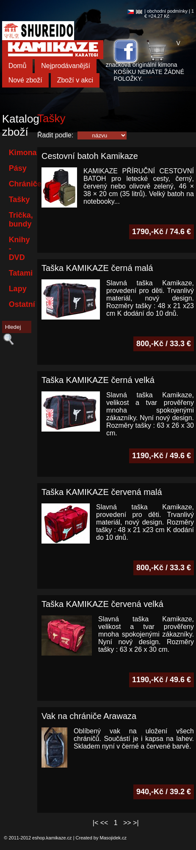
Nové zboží (25, 80)
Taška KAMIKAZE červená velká (102, 604)
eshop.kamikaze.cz (52, 837)
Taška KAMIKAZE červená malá (101, 492)
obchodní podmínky (167, 11)
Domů (17, 65)
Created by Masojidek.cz (101, 837)
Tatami (21, 273)
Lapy (18, 288)
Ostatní (22, 304)
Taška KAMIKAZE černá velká (98, 380)
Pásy (18, 168)
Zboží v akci (75, 80)
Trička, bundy (21, 219)
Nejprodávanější (65, 65)
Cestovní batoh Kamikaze (89, 156)
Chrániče (22, 184)
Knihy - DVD (19, 248)
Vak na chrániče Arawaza (88, 716)
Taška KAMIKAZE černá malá (97, 268)
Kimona (22, 152)
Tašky (19, 199)
